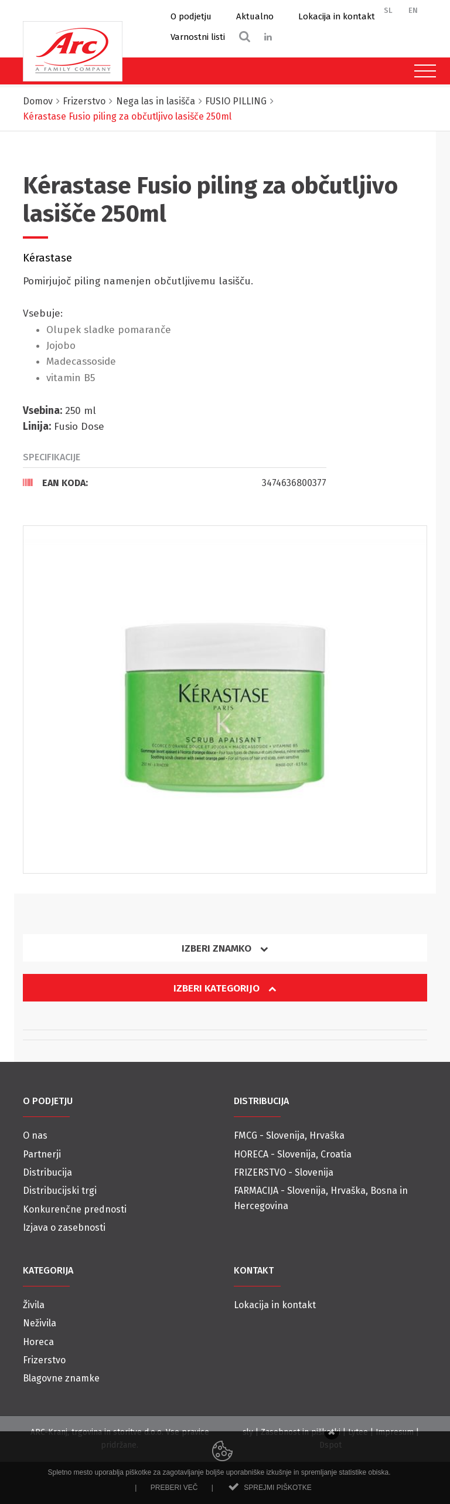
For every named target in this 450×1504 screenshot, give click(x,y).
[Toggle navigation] (422, 71)
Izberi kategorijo (225, 988)
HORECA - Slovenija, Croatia (293, 1154)
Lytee (358, 1432)
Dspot (330, 1445)
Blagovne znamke (61, 1378)
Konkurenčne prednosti (75, 1209)
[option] (225, 699)
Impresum (395, 1432)
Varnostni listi (198, 37)
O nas (35, 1135)
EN (413, 10)
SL (388, 10)
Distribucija (47, 1172)
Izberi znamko (225, 948)
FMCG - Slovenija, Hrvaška (289, 1135)
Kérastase (47, 258)
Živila (34, 1305)
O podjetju (191, 16)
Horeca (38, 1341)
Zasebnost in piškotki (300, 1432)
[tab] (174, 482)
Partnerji (42, 1154)
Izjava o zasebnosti (64, 1227)
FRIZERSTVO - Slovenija (283, 1172)
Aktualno (255, 16)
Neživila (39, 1323)
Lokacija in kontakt (336, 16)
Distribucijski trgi (60, 1190)
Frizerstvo (44, 1360)
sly (248, 1432)
